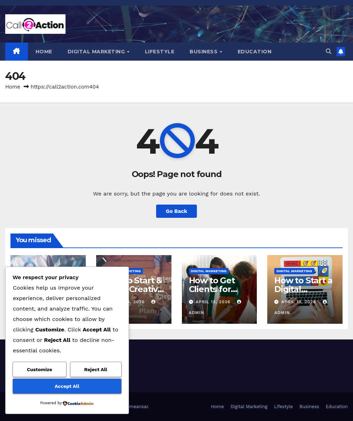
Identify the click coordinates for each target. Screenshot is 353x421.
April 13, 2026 (213, 301)
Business (204, 51)
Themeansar (134, 406)
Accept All (67, 386)
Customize (39, 369)
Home (44, 51)
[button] (328, 51)
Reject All (95, 369)
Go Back (176, 211)
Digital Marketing (97, 51)
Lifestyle (160, 51)
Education (255, 51)
